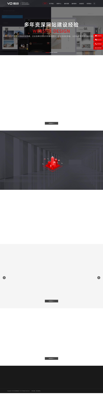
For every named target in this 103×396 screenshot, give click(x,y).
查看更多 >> (51, 358)
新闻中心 (59, 3)
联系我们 (89, 3)
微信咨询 (98, 40)
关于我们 (51, 3)
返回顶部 (98, 48)
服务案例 (74, 3)
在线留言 (81, 3)
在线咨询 (98, 36)
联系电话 (98, 44)
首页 (45, 3)
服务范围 (66, 3)
